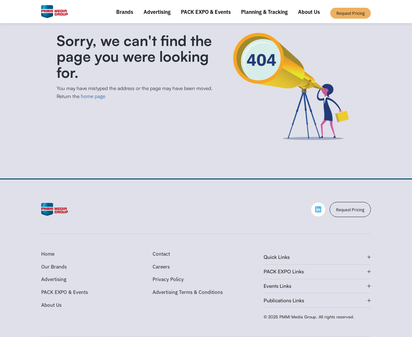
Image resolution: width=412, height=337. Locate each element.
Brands (124, 11)
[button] (317, 257)
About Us (309, 11)
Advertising (157, 11)
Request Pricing (350, 209)
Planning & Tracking (264, 11)
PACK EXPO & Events (206, 11)
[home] (54, 11)
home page (93, 95)
